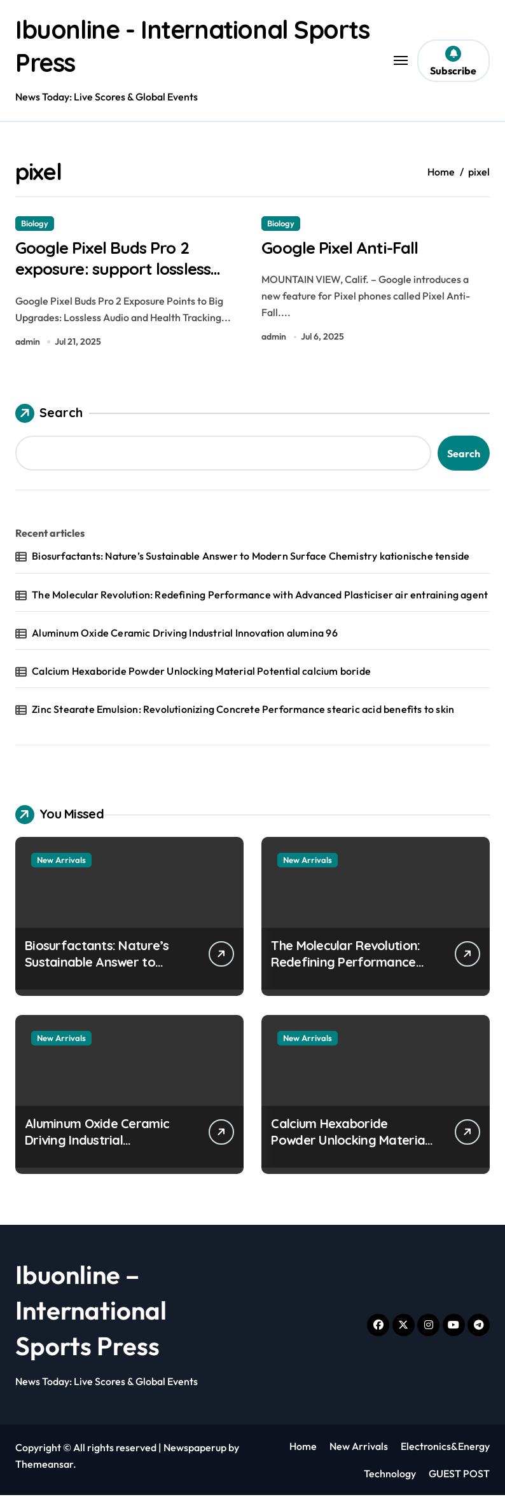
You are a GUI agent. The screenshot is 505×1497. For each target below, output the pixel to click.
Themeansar (44, 1466)
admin (27, 343)
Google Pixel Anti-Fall (342, 248)
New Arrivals (61, 862)
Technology (390, 1475)
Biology (34, 223)
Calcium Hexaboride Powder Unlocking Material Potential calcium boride (201, 672)
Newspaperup (194, 1450)
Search (49, 415)
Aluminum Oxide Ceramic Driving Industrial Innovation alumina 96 (185, 634)
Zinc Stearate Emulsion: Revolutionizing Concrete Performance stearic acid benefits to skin (243, 711)
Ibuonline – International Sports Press (91, 1312)
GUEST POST (459, 1475)
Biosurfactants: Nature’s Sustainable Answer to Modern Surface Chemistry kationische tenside (250, 558)
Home (303, 1448)
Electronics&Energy (445, 1448)
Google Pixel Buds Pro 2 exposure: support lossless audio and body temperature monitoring (129, 281)
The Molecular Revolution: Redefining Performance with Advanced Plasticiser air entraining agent (260, 596)
